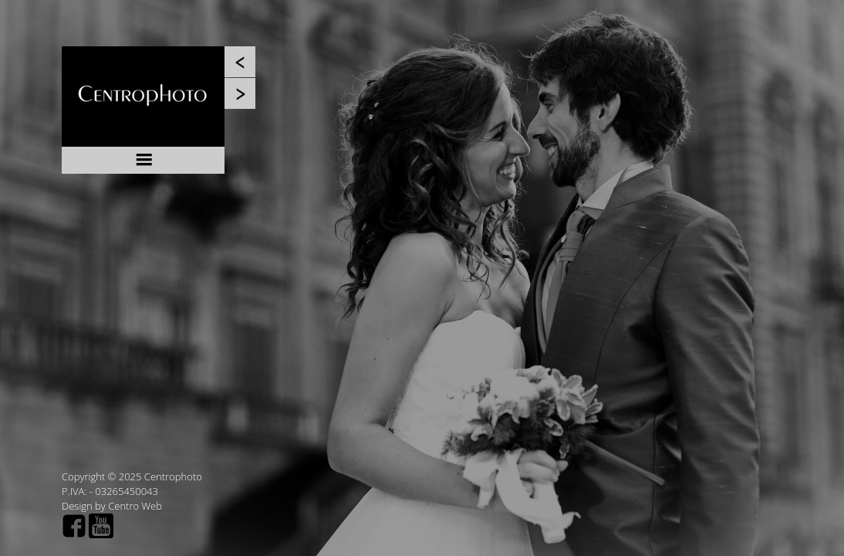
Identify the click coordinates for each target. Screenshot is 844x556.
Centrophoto (173, 476)
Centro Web (135, 506)
